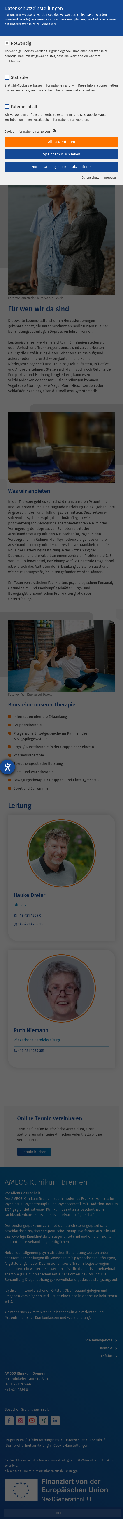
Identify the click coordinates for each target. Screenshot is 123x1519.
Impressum (110, 178)
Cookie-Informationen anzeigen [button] (30, 131)
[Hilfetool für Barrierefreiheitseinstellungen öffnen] (7, 767)
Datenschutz (90, 178)
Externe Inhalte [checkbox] (25, 106)
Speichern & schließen (61, 154)
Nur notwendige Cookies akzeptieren (62, 167)
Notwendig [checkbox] (21, 43)
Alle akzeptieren (61, 142)
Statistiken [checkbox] (21, 77)
